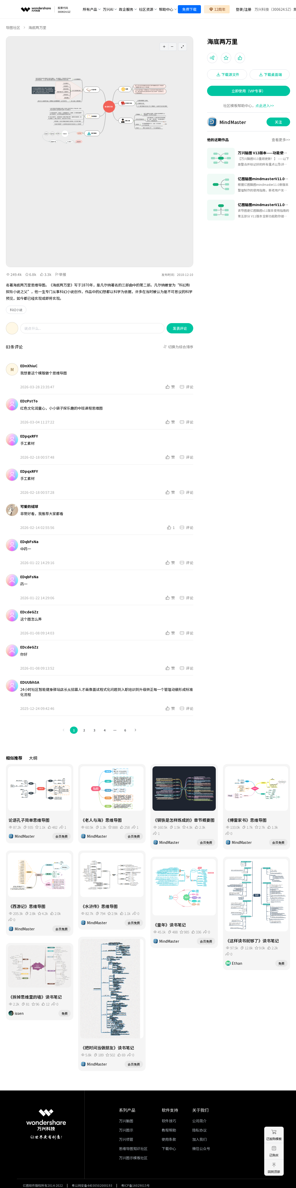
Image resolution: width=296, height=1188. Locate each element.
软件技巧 (169, 1120)
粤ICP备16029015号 (135, 1185)
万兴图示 (126, 1130)
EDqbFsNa (29, 541)
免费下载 (189, 9)
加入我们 (199, 1139)
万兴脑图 (126, 1120)
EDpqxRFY (29, 436)
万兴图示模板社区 (133, 1157)
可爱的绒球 (29, 506)
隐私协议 (199, 1130)
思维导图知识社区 (133, 1148)
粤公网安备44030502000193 (92, 1185)
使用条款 (169, 1139)
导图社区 (13, 27)
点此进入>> (265, 105)
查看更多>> (281, 139)
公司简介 (199, 1120)
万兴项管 (126, 1139)
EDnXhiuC (28, 365)
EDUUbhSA (29, 682)
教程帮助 (169, 1130)
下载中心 (169, 1148)
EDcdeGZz (29, 611)
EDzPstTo (29, 400)
